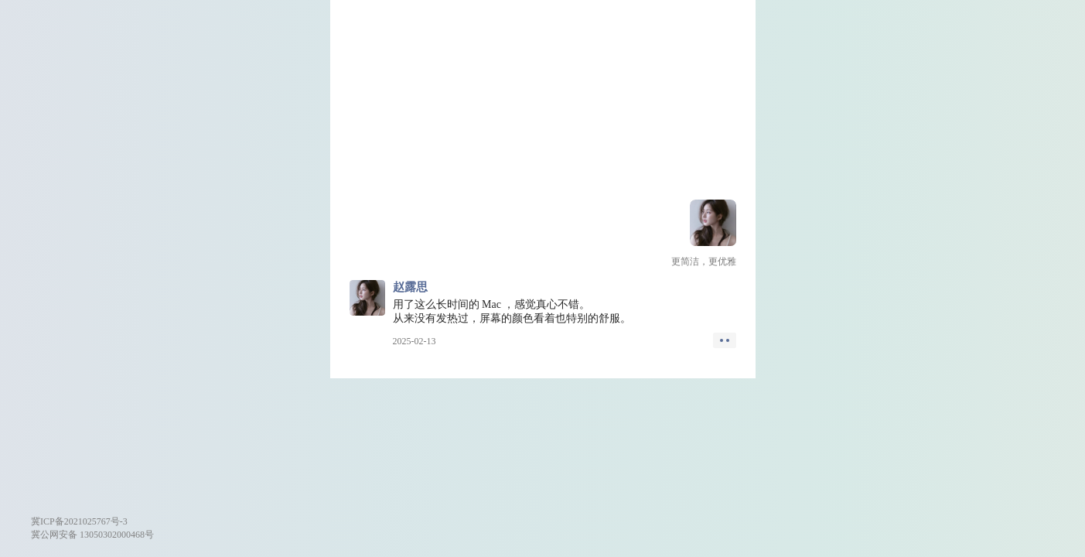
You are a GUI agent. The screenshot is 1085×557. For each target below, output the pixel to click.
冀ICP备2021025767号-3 (79, 521)
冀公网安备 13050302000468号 (92, 534)
